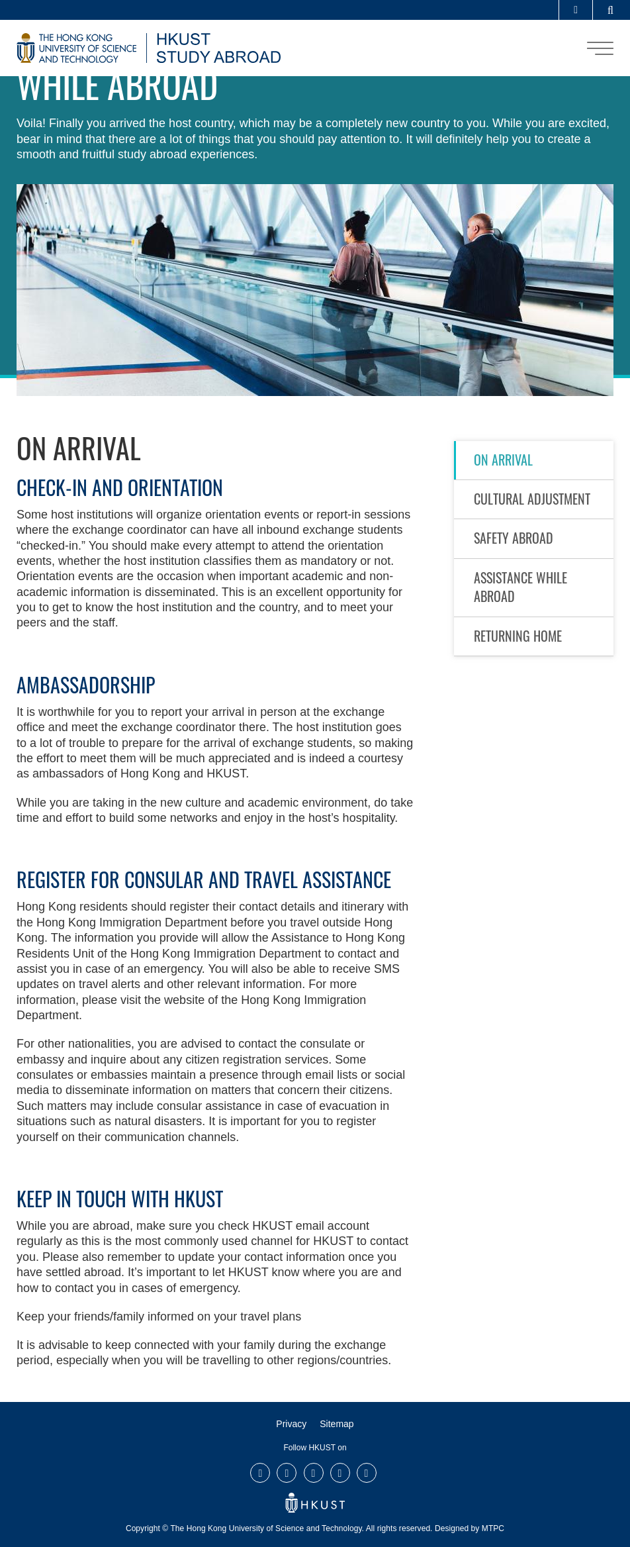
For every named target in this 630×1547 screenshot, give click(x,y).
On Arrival (503, 460)
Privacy (291, 1424)
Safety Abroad (513, 538)
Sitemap (336, 1424)
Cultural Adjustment (532, 499)
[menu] (600, 48)
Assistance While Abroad (520, 587)
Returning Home (518, 636)
